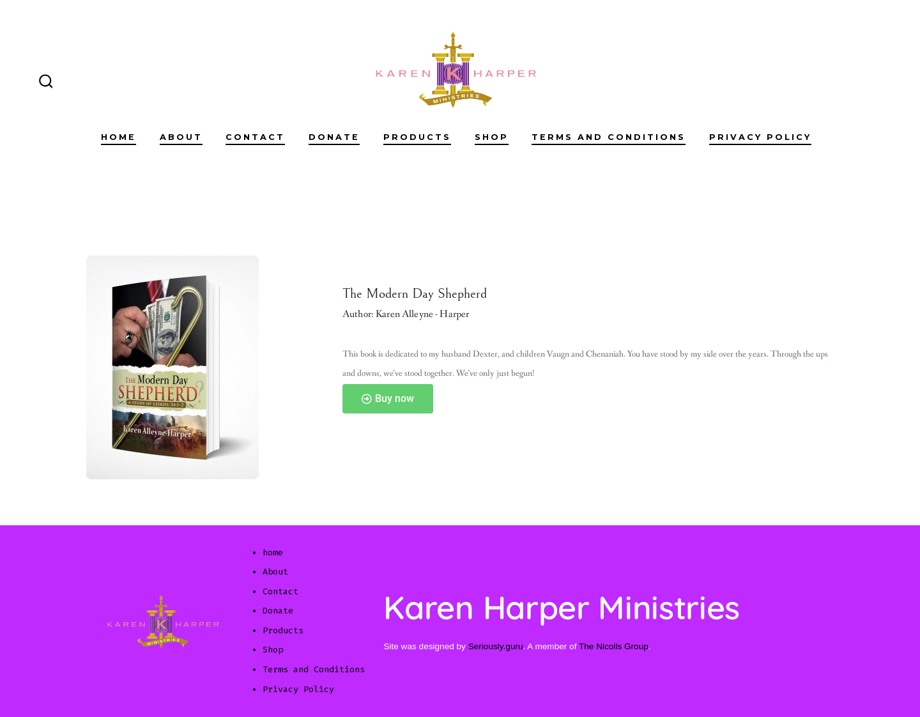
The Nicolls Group (613, 646)
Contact (255, 137)
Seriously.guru (495, 646)
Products (417, 137)
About (181, 137)
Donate (334, 137)
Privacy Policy (760, 137)
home (118, 137)
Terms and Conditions (609, 137)
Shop (492, 137)
